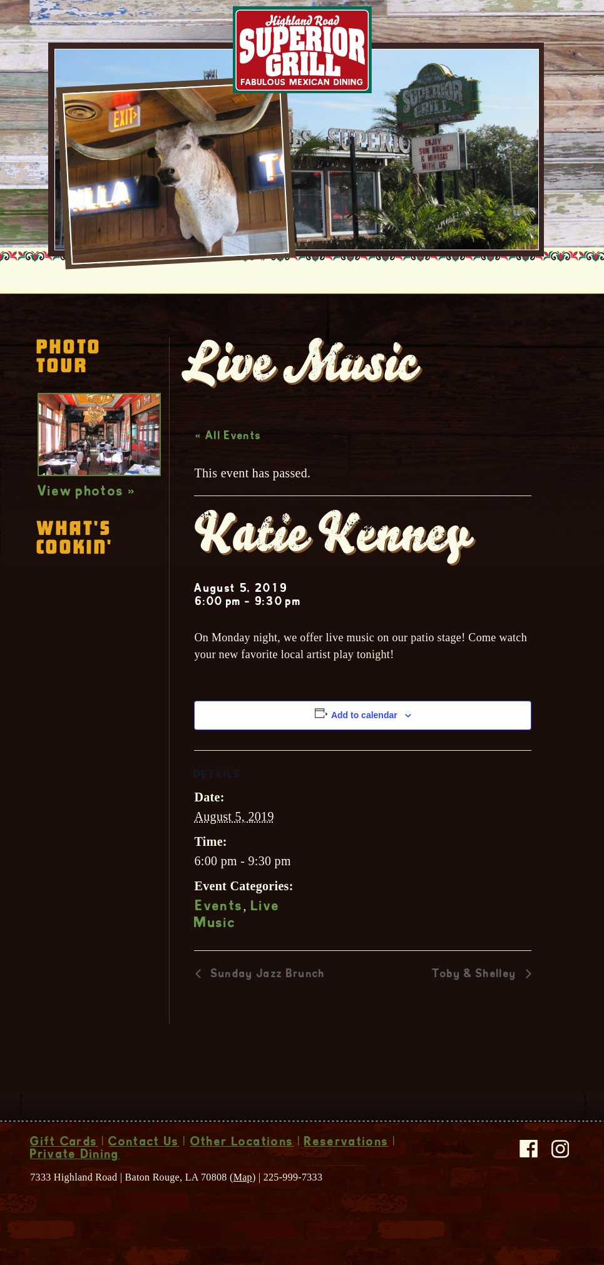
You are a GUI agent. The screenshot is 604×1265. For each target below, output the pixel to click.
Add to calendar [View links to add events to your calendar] (364, 715)
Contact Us (143, 1143)
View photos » (87, 492)
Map (242, 1177)
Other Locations (242, 1143)
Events (219, 907)
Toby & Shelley (476, 975)
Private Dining (74, 1155)
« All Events (228, 437)
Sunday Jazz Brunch (266, 975)
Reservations (346, 1143)
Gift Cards (64, 1143)
